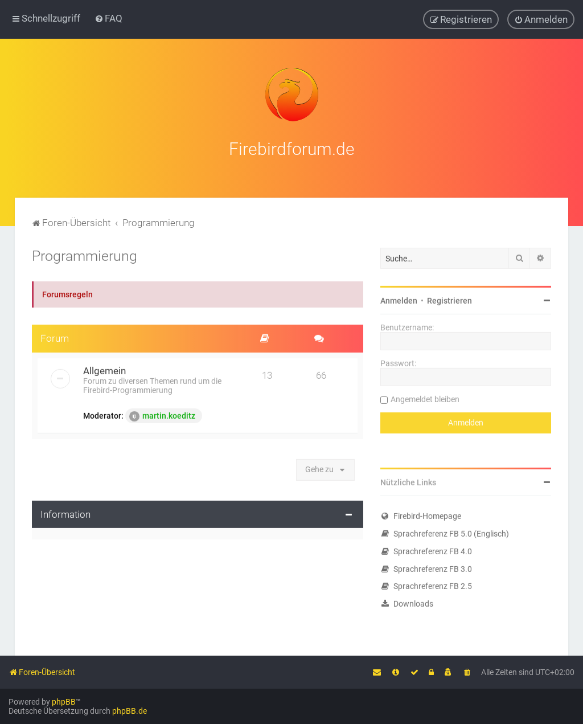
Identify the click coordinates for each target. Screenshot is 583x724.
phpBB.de (129, 710)
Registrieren (449, 298)
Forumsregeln (67, 292)
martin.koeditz (162, 414)
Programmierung (84, 254)
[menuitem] (108, 18)
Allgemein (104, 368)
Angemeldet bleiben (425, 397)
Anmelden (398, 298)
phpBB (64, 701)
